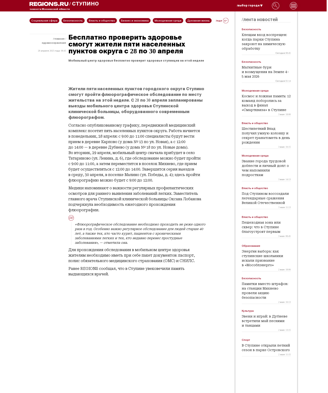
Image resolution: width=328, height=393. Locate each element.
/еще (222, 20)
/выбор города (250, 5)
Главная (59, 38)
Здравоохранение (54, 42)
